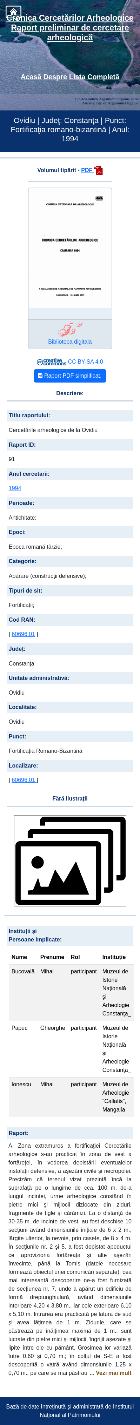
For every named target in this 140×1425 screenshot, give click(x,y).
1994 (15, 488)
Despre (55, 77)
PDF (91, 170)
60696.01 (23, 634)
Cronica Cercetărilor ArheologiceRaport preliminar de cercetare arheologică (70, 27)
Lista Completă (94, 77)
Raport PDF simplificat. (69, 376)
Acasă (31, 77)
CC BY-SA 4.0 (70, 362)
